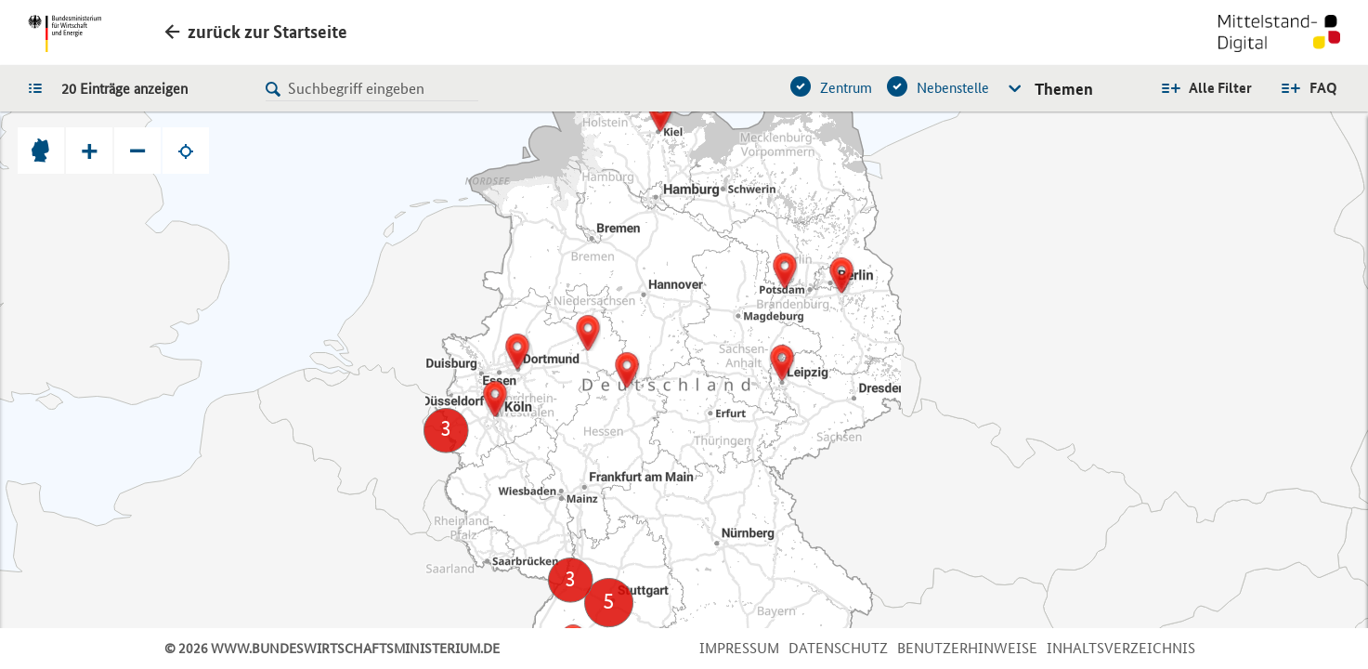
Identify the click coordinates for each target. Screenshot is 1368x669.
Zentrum (846, 88)
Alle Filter (1220, 88)
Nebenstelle (953, 88)
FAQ (1323, 88)
